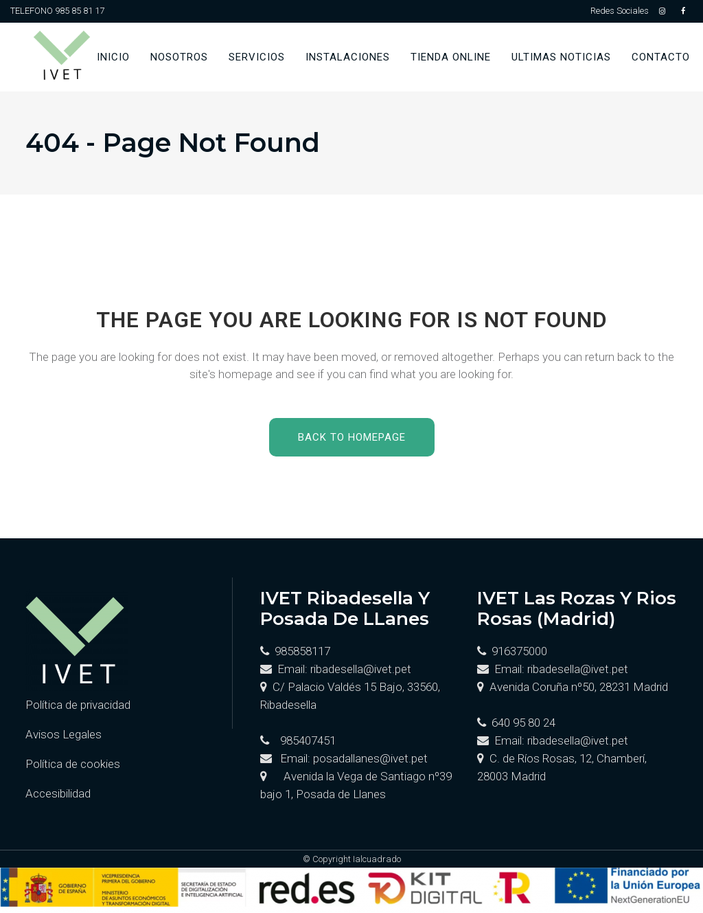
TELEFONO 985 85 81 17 (57, 11)
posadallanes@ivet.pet (370, 758)
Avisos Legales (63, 734)
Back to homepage (352, 437)
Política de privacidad (77, 705)
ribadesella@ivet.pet (360, 669)
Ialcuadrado (377, 859)
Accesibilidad (58, 793)
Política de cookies (72, 764)
